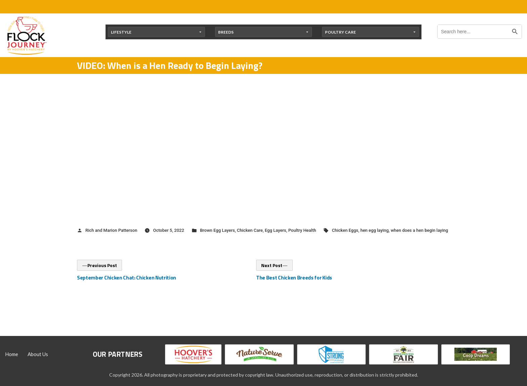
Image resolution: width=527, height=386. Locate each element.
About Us (38, 354)
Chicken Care (250, 230)
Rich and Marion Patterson (111, 230)
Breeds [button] (226, 32)
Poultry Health (302, 230)
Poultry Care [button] (340, 32)
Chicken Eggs (345, 230)
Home (11, 354)
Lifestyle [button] (121, 32)
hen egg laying (374, 230)
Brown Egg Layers (217, 230)
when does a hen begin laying (419, 230)
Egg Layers (275, 230)
